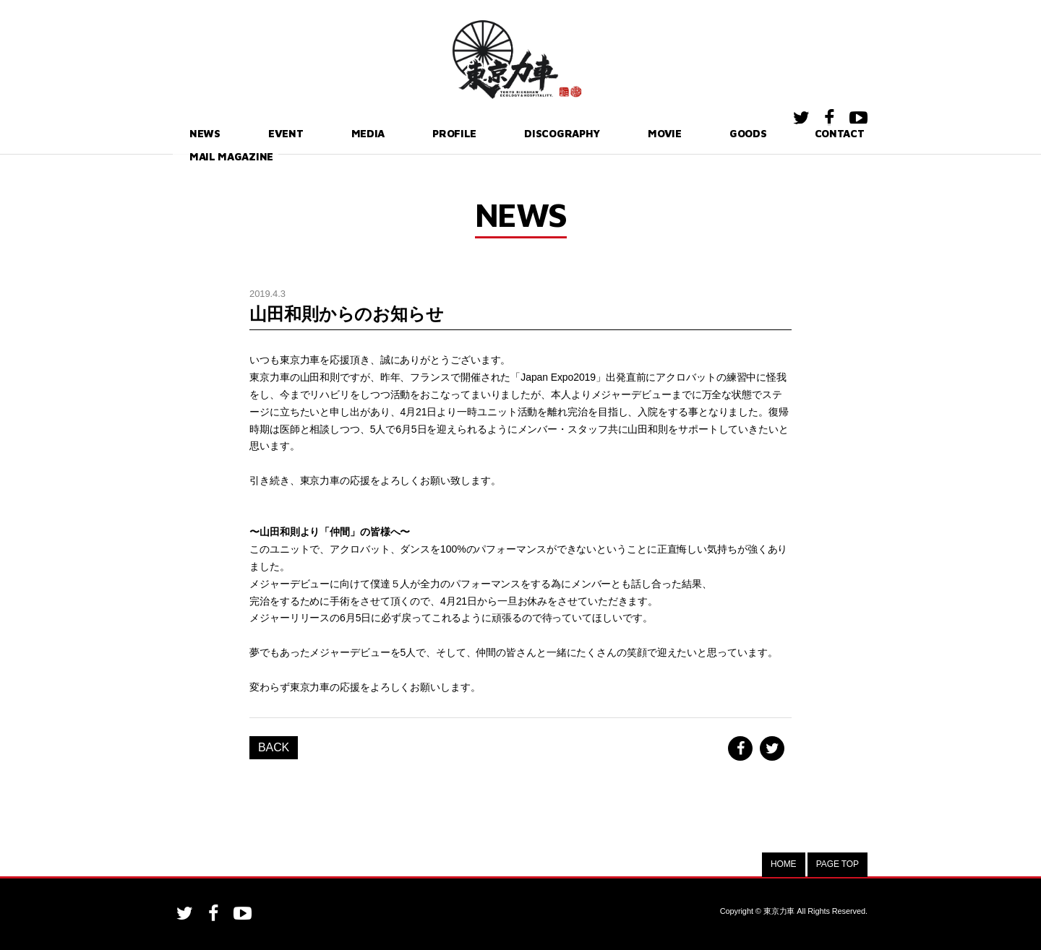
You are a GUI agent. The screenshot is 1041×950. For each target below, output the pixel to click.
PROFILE (388, 133)
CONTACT (714, 133)
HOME (784, 864)
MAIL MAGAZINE (815, 133)
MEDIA (318, 133)
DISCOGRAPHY (482, 133)
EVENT (254, 133)
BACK (273, 747)
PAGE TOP (837, 864)
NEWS (190, 133)
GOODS (638, 133)
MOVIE (571, 133)
